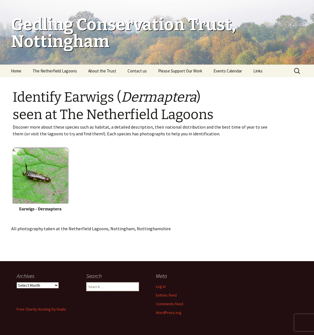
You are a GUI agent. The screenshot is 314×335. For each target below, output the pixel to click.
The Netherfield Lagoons (55, 71)
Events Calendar (227, 71)
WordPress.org (168, 312)
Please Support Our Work (180, 71)
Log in (161, 286)
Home (16, 71)
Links (258, 71)
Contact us (137, 71)
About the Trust (102, 71)
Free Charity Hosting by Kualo (41, 309)
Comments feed (169, 303)
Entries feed (166, 295)
